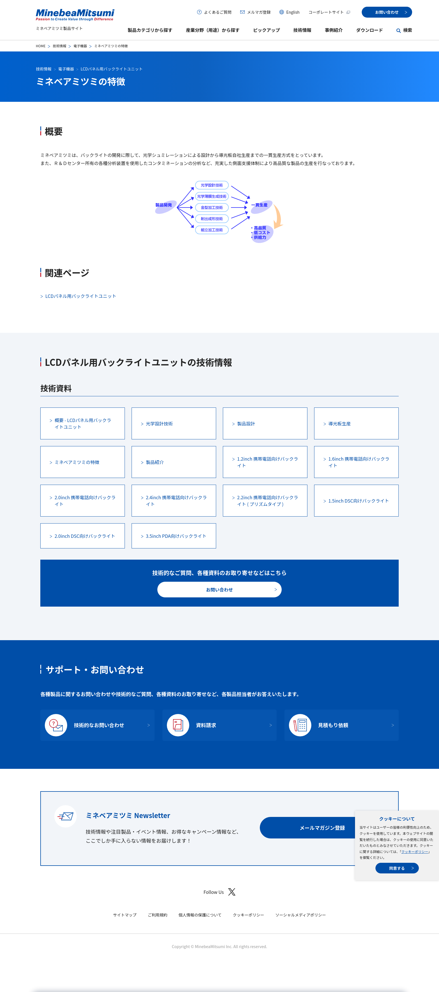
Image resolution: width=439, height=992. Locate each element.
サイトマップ (125, 915)
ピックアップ (266, 30)
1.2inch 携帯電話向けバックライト (267, 462)
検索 (407, 30)
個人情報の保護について (200, 915)
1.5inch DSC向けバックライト (358, 500)
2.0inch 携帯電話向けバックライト (85, 500)
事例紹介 (334, 30)
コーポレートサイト (330, 12)
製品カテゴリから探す (150, 30)
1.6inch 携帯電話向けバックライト (358, 462)
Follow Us (219, 892)
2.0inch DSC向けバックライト (85, 535)
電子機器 (80, 45)
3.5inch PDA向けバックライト (176, 535)
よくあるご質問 (217, 12)
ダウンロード (369, 30)
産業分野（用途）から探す (213, 30)
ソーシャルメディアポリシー (300, 915)
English (293, 12)
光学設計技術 (159, 423)
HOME (40, 45)
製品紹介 (155, 462)
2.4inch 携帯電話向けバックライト (176, 500)
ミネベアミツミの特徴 (77, 462)
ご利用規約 (157, 915)
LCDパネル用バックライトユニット (112, 69)
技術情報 (302, 30)
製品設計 (246, 423)
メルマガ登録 (258, 12)
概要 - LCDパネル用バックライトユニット (83, 423)
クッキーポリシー (414, 851)
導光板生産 (339, 423)
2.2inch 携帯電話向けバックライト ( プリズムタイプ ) (267, 500)
